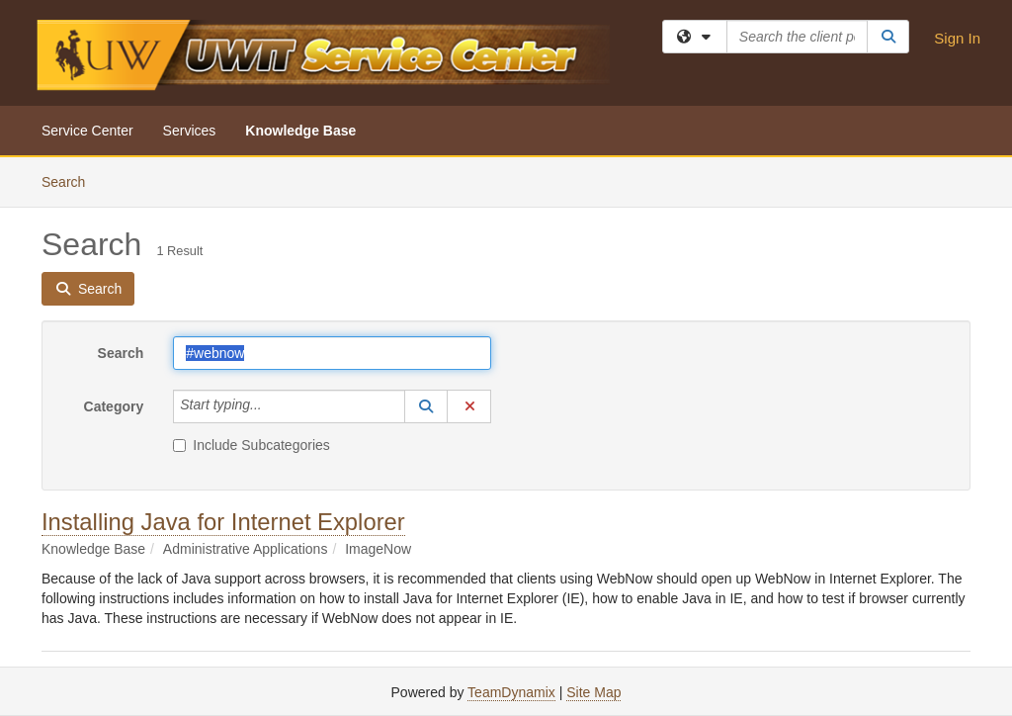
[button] (426, 406)
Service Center (87, 130)
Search (71, 180)
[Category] (273, 406)
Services (189, 130)
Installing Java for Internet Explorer (223, 521)
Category (114, 406)
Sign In (957, 38)
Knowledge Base (300, 130)
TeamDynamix (511, 692)
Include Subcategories (251, 445)
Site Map (593, 692)
